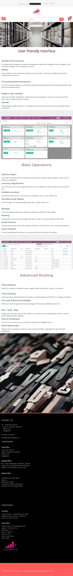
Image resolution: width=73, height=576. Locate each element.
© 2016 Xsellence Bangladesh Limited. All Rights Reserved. (39, 570)
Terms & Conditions (7, 570)
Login (46, 3)
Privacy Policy (18, 570)
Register (51, 3)
